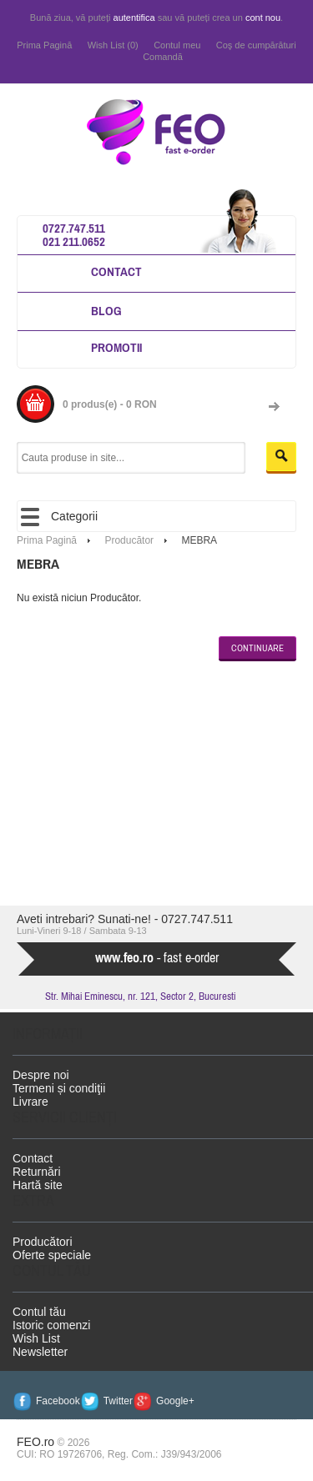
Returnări (37, 1171)
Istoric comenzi (51, 1325)
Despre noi (41, 1075)
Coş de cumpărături (256, 45)
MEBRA (199, 540)
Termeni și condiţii (59, 1088)
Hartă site (38, 1185)
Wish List (36, 1338)
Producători (43, 1241)
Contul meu (177, 45)
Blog (106, 311)
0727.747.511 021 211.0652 (74, 235)
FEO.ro (35, 1441)
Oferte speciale (52, 1255)
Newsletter (40, 1351)
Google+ (175, 1401)
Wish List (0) (113, 45)
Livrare (30, 1101)
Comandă (163, 57)
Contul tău (39, 1311)
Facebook (58, 1401)
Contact (116, 271)
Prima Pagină (44, 45)
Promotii (116, 347)
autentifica (134, 18)
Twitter (118, 1401)
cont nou (262, 18)
